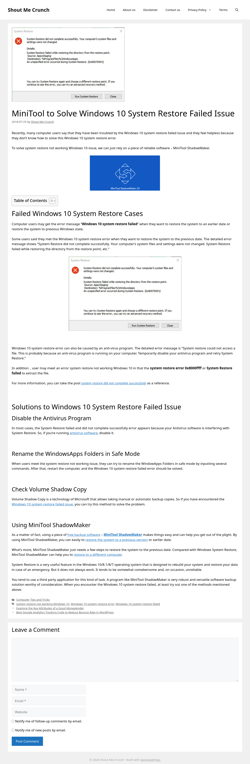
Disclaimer (150, 10)
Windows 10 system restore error (92, 604)
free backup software (83, 534)
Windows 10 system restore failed (138, 604)
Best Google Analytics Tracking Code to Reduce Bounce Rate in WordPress (65, 612)
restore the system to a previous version (116, 539)
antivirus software (83, 433)
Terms (223, 10)
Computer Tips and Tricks (33, 600)
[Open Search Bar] (236, 10)
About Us (129, 10)
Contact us (173, 10)
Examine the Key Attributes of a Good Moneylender (50, 608)
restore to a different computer (97, 554)
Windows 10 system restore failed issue (42, 504)
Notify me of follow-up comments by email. (48, 721)
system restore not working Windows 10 (42, 604)
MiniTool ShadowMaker (123, 534)
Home (111, 10)
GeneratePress (150, 760)
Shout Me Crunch (28, 9)
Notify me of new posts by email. (40, 730)
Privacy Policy (201, 10)
